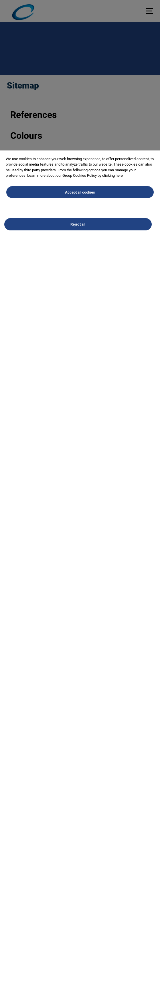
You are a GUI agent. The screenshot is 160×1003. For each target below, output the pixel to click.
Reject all (77, 225)
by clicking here (110, 176)
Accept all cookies (80, 193)
